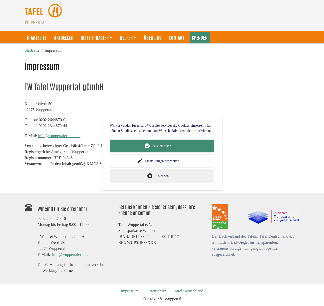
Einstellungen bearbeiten (162, 161)
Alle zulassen (162, 146)
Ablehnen (162, 176)
